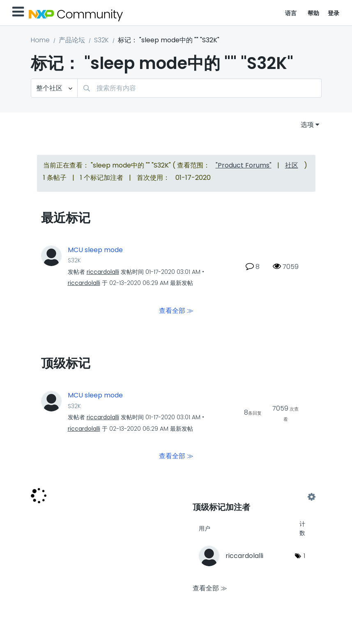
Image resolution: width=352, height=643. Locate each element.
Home (40, 40)
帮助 (314, 13)
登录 (334, 13)
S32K (101, 40)
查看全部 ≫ (176, 310)
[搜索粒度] (54, 88)
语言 (291, 13)
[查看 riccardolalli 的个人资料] (103, 272)
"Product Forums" (243, 165)
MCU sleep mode (95, 250)
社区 (291, 165)
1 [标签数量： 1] (304, 555)
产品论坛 (72, 40)
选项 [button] (307, 124)
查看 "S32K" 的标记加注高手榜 (252, 497)
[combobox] (199, 88)
